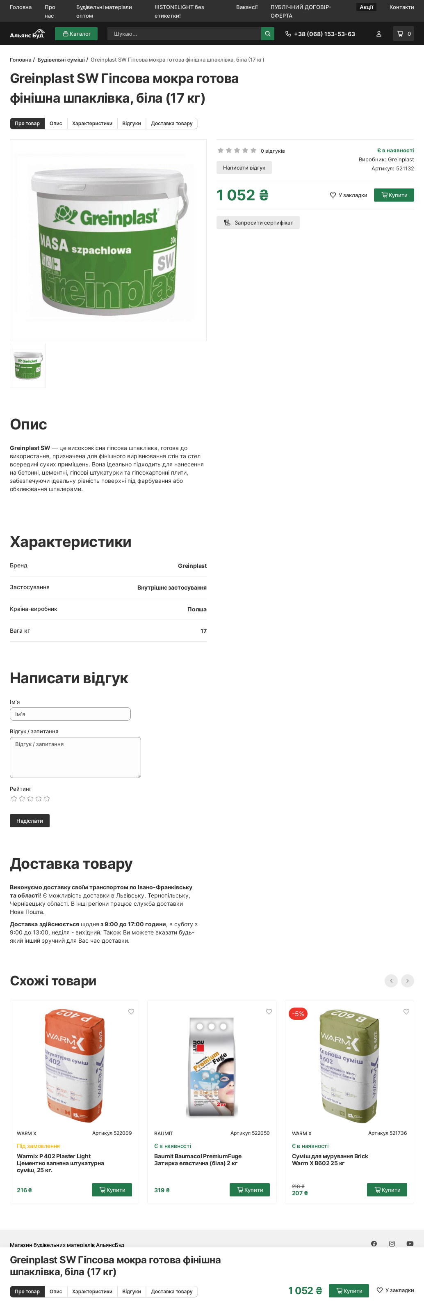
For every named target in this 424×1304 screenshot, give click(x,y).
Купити (348, 1291)
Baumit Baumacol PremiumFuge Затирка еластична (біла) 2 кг (198, 1159)
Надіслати (29, 820)
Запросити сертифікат (258, 222)
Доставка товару (172, 123)
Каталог (76, 34)
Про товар (27, 123)
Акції (366, 7)
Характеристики (92, 123)
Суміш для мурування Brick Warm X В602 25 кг (330, 1159)
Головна (21, 7)
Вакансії (247, 7)
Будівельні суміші (60, 59)
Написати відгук (244, 167)
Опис (56, 123)
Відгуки (131, 123)
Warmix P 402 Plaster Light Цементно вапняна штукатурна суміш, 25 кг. (60, 1162)
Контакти (402, 7)
